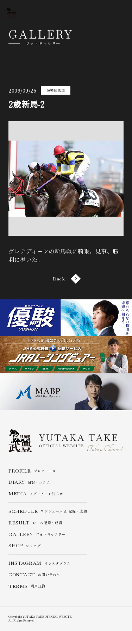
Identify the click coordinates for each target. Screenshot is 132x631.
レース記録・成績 (35, 523)
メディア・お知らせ (35, 494)
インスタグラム (39, 563)
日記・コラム (29, 482)
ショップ (24, 546)
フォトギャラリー (36, 534)
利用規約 (26, 586)
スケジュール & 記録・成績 (47, 511)
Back (66, 278)
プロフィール (32, 471)
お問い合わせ (34, 575)
